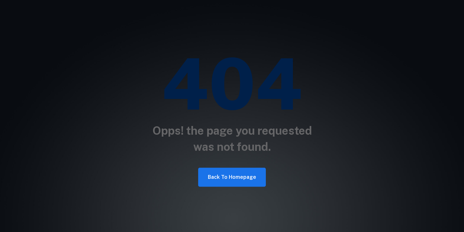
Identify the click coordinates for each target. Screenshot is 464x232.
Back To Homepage (232, 177)
